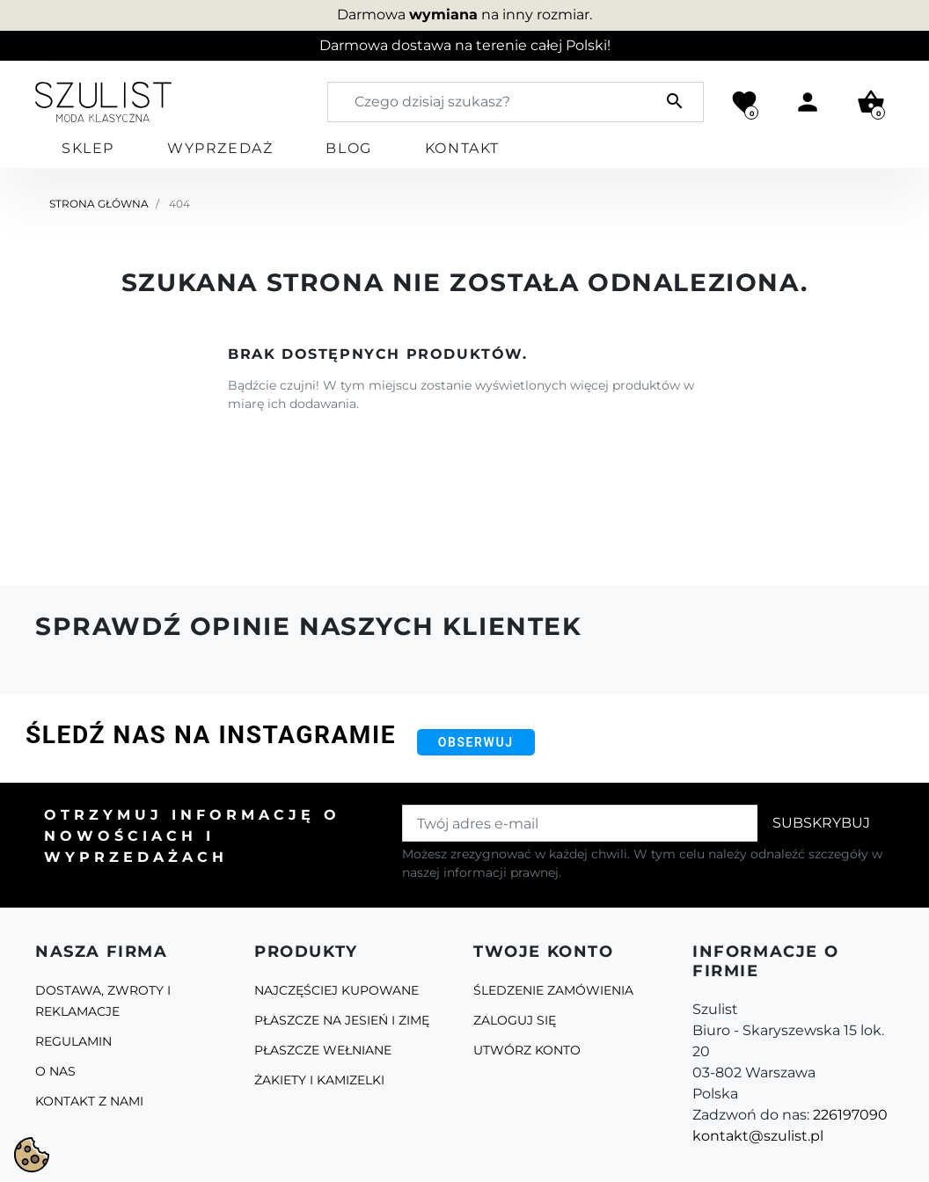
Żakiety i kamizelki (319, 1080)
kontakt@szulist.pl (757, 1135)
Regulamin (73, 1041)
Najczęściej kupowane (336, 990)
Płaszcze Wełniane (322, 1050)
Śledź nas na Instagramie (211, 734)
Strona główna (99, 203)
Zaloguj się (514, 1020)
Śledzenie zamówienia (553, 990)
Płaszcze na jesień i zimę (341, 1020)
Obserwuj (476, 742)
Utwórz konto (527, 1050)
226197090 (850, 1114)
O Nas (55, 1071)
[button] (871, 102)
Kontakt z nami (89, 1101)
